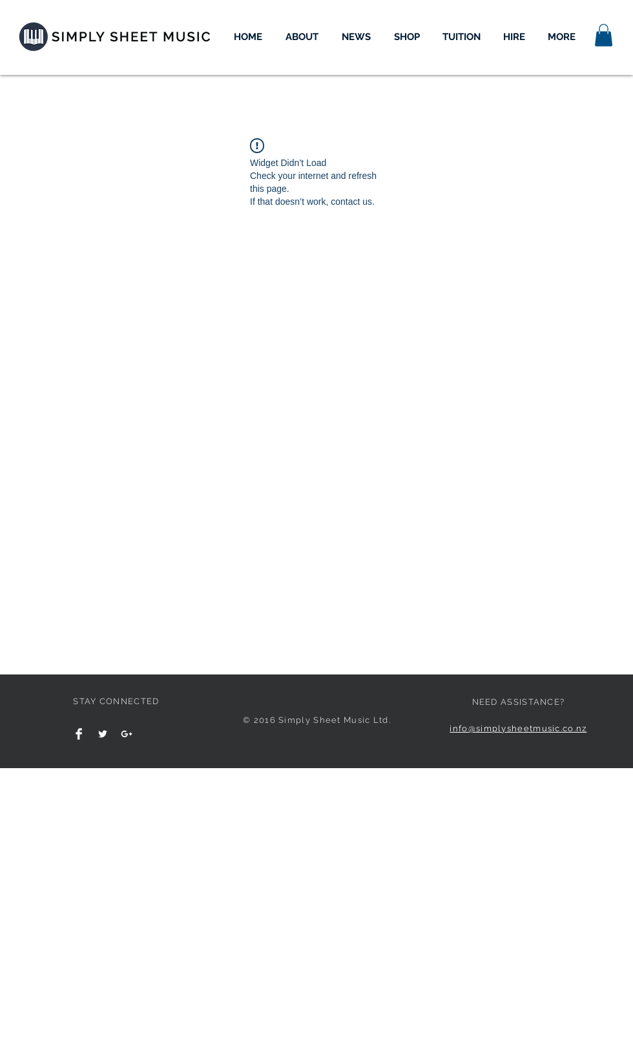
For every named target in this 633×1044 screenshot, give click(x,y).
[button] (603, 35)
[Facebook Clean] (79, 734)
